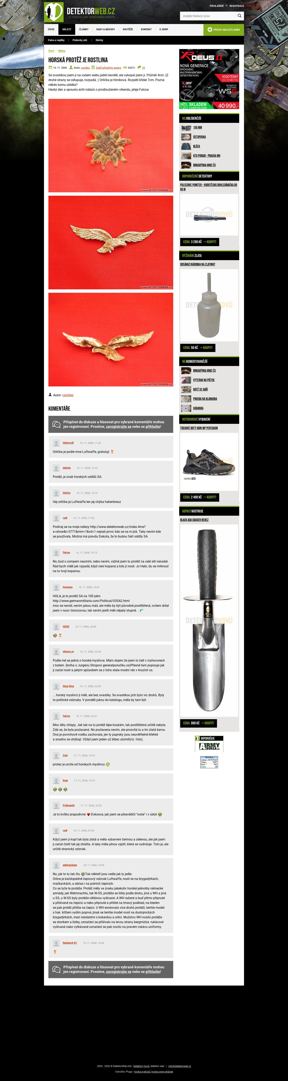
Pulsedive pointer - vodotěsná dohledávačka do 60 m (208, 187)
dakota (67, 467)
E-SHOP (164, 29)
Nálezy (66, 29)
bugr (65, 780)
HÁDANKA (198, 408)
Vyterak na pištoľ (204, 380)
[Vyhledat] (239, 16)
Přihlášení (217, 6)
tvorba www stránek (162, 1071)
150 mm (197, 127)
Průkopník (69, 805)
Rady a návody (105, 29)
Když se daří (200, 389)
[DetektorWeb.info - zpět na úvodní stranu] (82, 12)
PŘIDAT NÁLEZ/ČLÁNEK (223, 30)
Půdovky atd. (80, 40)
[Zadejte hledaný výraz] (212, 16)
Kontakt (146, 29)
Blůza (196, 146)
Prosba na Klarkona (205, 399)
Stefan (66, 492)
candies (85, 67)
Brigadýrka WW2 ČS (204, 165)
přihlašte (153, 427)
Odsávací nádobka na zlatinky (197, 264)
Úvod (51, 29)
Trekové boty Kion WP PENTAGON (199, 428)
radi (65, 517)
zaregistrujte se (118, 427)
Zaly (65, 755)
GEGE (66, 626)
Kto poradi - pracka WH (206, 156)
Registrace (237, 6)
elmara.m (68, 651)
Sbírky (99, 40)
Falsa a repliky (56, 40)
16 (143, 67)
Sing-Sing (68, 686)
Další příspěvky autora (108, 67)
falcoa (66, 552)
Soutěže (128, 29)
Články (83, 29)
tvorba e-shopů (142, 1071)
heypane (68, 587)
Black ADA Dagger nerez (194, 520)
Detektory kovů (141, 1066)
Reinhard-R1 (70, 942)
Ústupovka (199, 137)
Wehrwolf (68, 442)
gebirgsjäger (70, 864)
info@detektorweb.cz (179, 1066)
